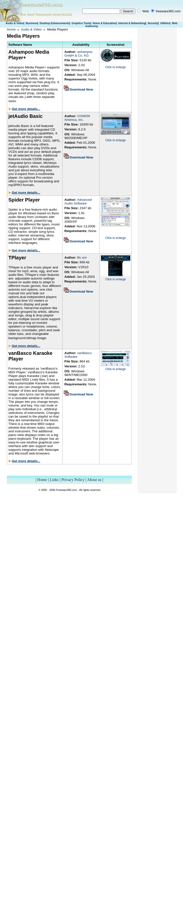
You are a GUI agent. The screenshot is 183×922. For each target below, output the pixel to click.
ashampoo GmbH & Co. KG (79, 53)
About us (94, 480)
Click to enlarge (115, 67)
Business (31, 23)
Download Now (81, 89)
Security (153, 23)
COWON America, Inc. (77, 118)
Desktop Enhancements (54, 23)
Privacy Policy (72, 480)
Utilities (165, 23)
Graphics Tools (80, 23)
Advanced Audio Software (78, 201)
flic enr (82, 257)
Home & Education (104, 23)
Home (11, 29)
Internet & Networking (132, 23)
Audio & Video (15, 23)
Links (54, 480)
